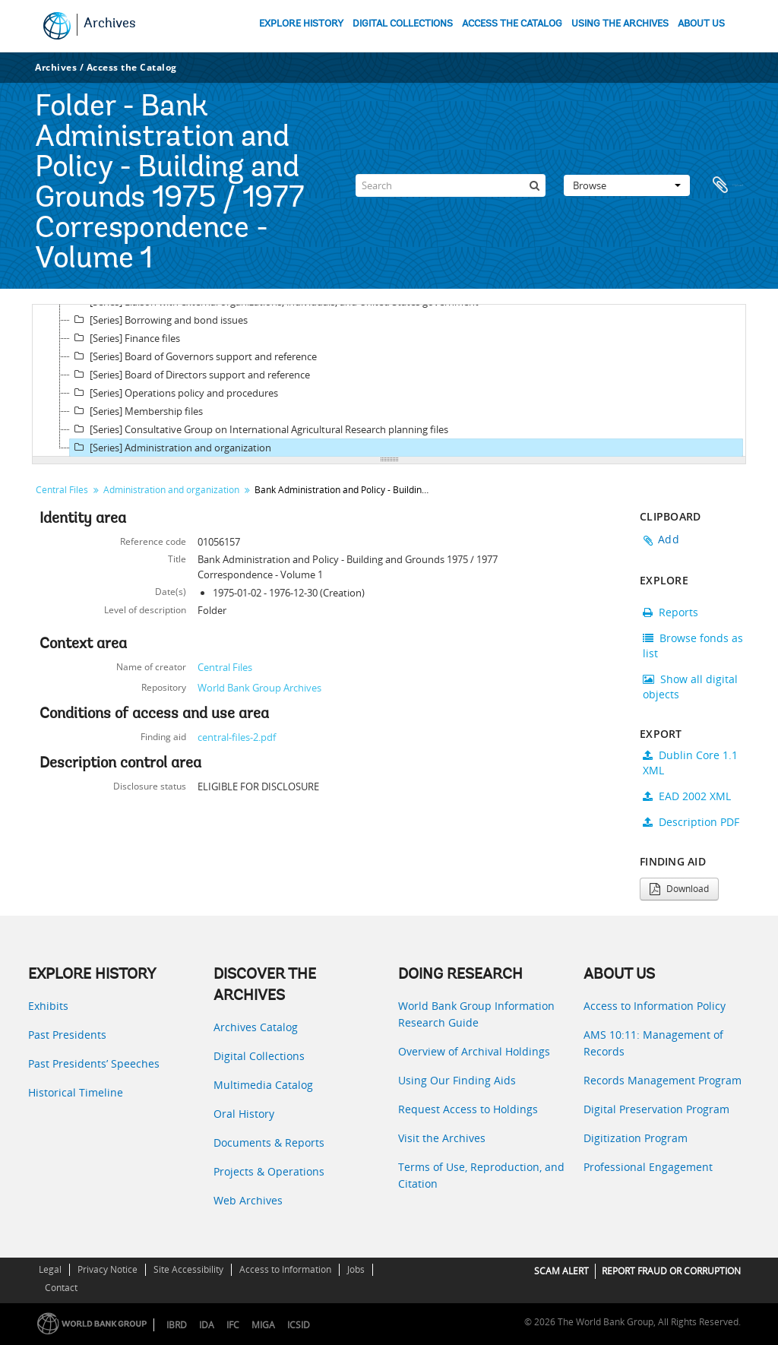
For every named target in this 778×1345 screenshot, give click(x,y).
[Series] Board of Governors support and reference (193, 356)
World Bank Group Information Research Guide (476, 1014)
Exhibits (48, 1005)
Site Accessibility (188, 1269)
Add (668, 539)
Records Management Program (663, 1080)
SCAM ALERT (561, 1270)
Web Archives (248, 1200)
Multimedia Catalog (263, 1085)
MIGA (263, 1324)
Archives (110, 24)
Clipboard (727, 185)
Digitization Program (636, 1138)
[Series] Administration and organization (170, 447)
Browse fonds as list (693, 645)
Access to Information (285, 1269)
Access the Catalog (132, 67)
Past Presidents (67, 1034)
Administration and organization (171, 489)
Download (679, 888)
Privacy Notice (107, 1269)
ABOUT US (701, 24)
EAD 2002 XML (687, 796)
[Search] (451, 185)
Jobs (356, 1269)
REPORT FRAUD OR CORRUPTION (671, 1270)
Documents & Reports (268, 1142)
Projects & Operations (268, 1171)
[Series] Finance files (125, 338)
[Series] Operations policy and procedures (174, 393)
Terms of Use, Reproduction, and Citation (481, 1175)
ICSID (298, 1324)
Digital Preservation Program (656, 1109)
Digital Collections (259, 1056)
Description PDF (691, 822)
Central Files (62, 489)
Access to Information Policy (655, 1005)
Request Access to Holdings (468, 1109)
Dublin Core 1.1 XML (690, 762)
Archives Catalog (255, 1027)
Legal (50, 1269)
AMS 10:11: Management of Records (653, 1043)
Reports (670, 612)
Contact (61, 1287)
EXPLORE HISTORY (301, 24)
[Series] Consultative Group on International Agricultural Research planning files (259, 429)
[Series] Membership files (136, 411)
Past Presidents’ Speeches (94, 1063)
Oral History (243, 1113)
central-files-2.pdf (237, 737)
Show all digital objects (690, 686)
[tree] (389, 381)
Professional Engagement (648, 1167)
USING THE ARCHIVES (620, 24)
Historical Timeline (75, 1092)
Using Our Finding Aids (457, 1080)
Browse (627, 185)
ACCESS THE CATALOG (512, 24)
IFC (232, 1324)
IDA (206, 1324)
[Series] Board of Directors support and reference (190, 375)
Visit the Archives (441, 1138)
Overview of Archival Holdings (474, 1051)
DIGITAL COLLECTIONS (403, 24)
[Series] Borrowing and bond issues (159, 320)
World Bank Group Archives (259, 688)
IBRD (176, 1324)
